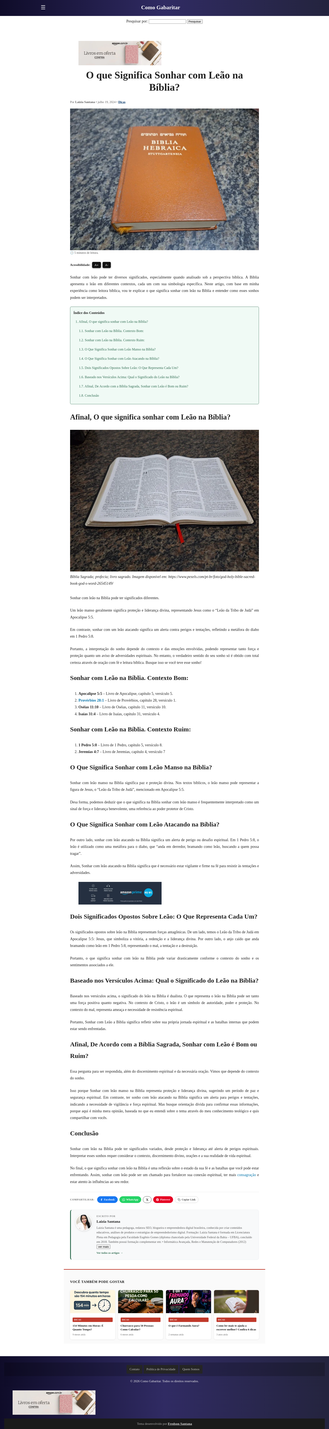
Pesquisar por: (137, 21)
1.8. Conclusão (89, 395)
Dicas (121, 102)
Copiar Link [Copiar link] (187, 1199)
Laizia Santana (108, 1221)
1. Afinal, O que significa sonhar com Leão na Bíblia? (112, 321)
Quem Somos (190, 1369)
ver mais (103, 1246)
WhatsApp (130, 1199)
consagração (246, 1175)
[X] (147, 1199)
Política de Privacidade (160, 1369)
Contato (134, 1369)
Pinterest (163, 1199)
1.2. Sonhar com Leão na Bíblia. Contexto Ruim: (112, 340)
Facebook (107, 1199)
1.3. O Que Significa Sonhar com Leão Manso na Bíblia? (117, 349)
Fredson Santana (180, 1423)
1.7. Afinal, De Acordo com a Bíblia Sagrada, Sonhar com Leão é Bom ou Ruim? (133, 386)
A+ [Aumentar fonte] (97, 265)
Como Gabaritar (160, 7)
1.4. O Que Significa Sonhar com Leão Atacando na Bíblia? (119, 358)
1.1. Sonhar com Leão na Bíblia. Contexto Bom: (111, 331)
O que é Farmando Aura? (183, 1325)
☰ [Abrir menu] (43, 7)
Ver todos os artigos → (110, 1252)
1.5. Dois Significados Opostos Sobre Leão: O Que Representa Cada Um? (128, 368)
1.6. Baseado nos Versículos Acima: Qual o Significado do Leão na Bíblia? (129, 377)
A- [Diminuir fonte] (106, 265)
